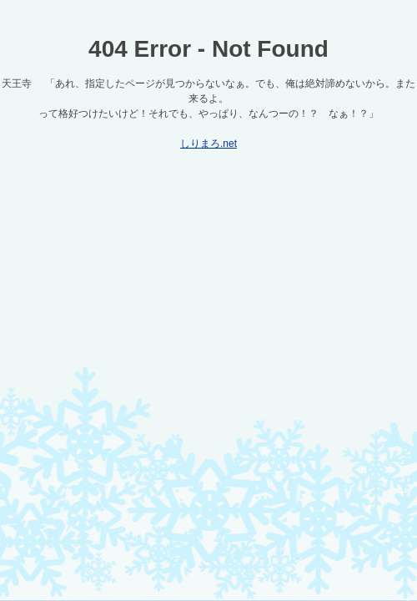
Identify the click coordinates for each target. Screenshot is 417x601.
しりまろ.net (208, 143)
